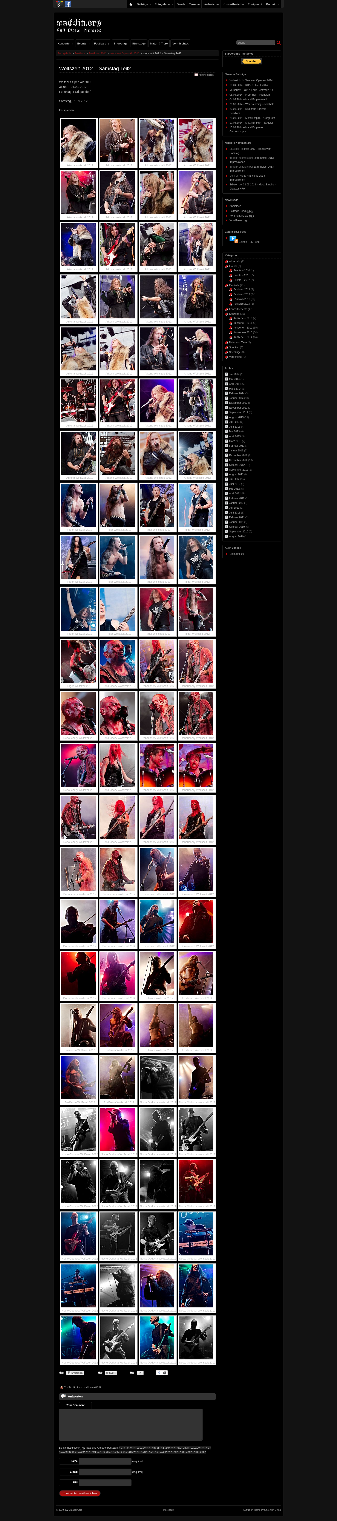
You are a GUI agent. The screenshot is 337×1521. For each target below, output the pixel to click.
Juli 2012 (234, 479)
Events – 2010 (241, 270)
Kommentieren (206, 74)
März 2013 (235, 441)
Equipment (255, 4)
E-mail (74, 1471)
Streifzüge (139, 43)
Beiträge (144, 5)
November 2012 (238, 460)
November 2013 (238, 407)
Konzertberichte (233, 4)
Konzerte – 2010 (242, 318)
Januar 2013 (236, 450)
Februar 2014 (237, 393)
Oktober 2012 (237, 464)
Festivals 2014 (241, 303)
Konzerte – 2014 (242, 337)
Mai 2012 (234, 488)
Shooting (234, 347)
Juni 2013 (234, 426)
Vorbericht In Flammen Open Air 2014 (251, 80)
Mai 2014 (234, 379)
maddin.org (76, 1510)
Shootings (120, 43)
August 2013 (236, 417)
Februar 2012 (237, 498)
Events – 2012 (241, 279)
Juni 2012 (234, 484)
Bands (181, 4)
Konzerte (65, 44)
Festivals (102, 44)
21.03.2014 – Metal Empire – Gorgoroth (252, 117)
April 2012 (235, 493)
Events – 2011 (241, 275)
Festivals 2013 (241, 299)
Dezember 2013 (238, 402)
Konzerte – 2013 (242, 332)
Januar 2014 (236, 398)
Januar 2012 (236, 502)
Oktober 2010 (237, 526)
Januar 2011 (236, 522)
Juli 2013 (234, 421)
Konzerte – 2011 (242, 322)
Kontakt (273, 5)
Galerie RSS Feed (249, 241)
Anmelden (235, 206)
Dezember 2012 (238, 455)
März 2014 (235, 388)
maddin (87, 1387)
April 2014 (235, 383)
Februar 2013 (237, 445)
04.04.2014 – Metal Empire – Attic (249, 99)
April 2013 (235, 436)
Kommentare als (242, 215)
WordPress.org (238, 220)
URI (75, 1482)
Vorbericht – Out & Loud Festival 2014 (251, 90)
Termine (194, 4)
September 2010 (238, 531)
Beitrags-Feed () (241, 211)
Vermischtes (180, 43)
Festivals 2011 (241, 289)
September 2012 (238, 469)
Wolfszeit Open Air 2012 (125, 53)
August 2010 (236, 536)
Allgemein (234, 261)
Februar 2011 (237, 517)
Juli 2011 (234, 507)
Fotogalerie (164, 5)
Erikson (234, 184)
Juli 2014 (234, 374)
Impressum (168, 1510)
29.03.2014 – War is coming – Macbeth (252, 104)
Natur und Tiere (238, 342)
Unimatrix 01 (237, 553)
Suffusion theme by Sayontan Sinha (262, 1510)
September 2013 (238, 412)
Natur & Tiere (159, 43)
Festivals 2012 (98, 53)
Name (74, 1461)
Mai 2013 (234, 431)
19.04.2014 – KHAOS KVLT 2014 (249, 85)
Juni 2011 (234, 512)
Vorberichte (211, 4)
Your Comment (75, 1405)
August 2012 (236, 474)
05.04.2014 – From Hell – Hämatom (250, 94)
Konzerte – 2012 (242, 327)
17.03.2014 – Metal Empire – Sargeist (251, 122)
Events (83, 44)
